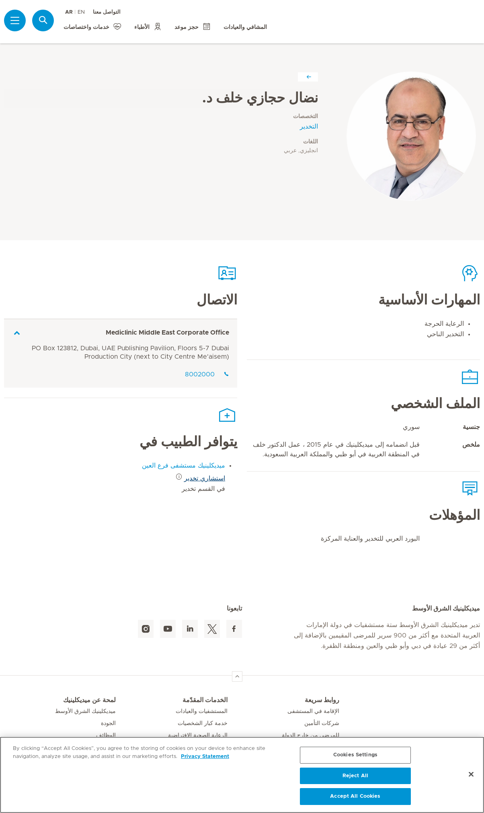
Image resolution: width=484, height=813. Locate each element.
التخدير (309, 126)
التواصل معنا (107, 12)
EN (81, 12)
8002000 (207, 374)
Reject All (355, 775)
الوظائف (106, 735)
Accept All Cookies (355, 796)
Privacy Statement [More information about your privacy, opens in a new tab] (205, 756)
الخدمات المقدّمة (205, 700)
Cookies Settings (355, 755)
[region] (242, 775)
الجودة (108, 723)
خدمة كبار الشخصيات (203, 723)
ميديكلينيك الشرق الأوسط (85, 711)
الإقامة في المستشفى (313, 711)
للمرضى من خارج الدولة (310, 735)
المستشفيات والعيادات (202, 711)
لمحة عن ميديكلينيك (89, 700)
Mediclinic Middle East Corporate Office (167, 332)
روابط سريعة (322, 700)
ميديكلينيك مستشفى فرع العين (183, 465)
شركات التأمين (321, 723)
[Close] (471, 774)
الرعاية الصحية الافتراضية (198, 735)
